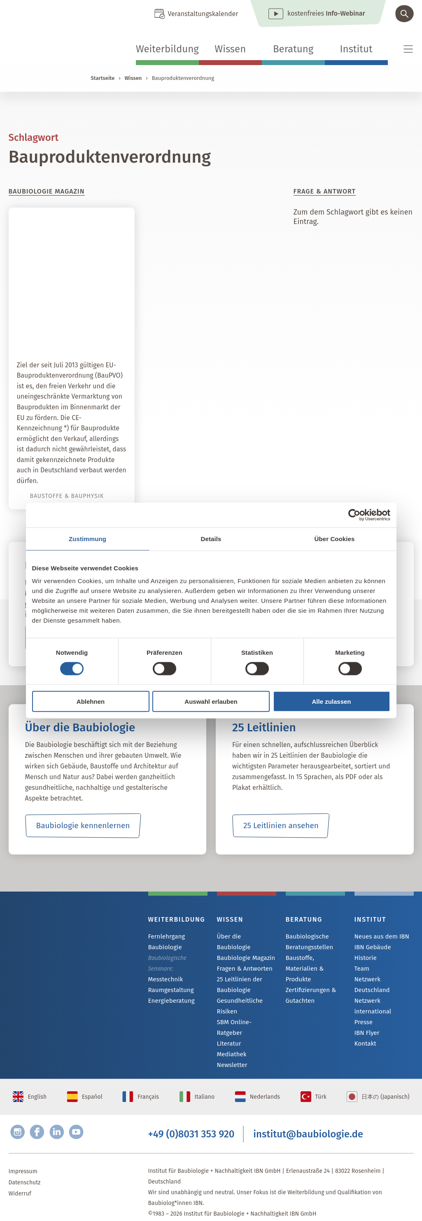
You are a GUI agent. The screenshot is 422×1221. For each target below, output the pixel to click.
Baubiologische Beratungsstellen (308, 941)
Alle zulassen (331, 701)
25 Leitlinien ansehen (280, 826)
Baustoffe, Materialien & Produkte (314, 963)
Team (361, 970)
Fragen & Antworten (242, 958)
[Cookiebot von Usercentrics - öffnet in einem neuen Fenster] (354, 515)
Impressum (23, 1160)
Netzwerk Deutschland (383, 981)
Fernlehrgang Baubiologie (165, 941)
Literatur (228, 1023)
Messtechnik (164, 979)
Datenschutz (25, 1171)
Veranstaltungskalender (203, 14)
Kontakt (364, 1035)
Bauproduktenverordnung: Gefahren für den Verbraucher (75, 324)
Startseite (103, 78)
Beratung (293, 49)
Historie (364, 958)
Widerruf (20, 1182)
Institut (356, 49)
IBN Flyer (366, 1024)
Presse (362, 1013)
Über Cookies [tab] (335, 538)
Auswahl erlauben (210, 701)
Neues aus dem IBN (379, 936)
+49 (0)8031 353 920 (191, 1122)
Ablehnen (91, 701)
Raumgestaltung (169, 990)
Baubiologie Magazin (244, 947)
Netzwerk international (371, 997)
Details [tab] (211, 538)
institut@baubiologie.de (308, 1122)
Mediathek (231, 1035)
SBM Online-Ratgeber (245, 1012)
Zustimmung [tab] (87, 538)
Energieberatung (169, 1001)
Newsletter (231, 1046)
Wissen (230, 49)
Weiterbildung (167, 49)
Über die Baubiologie (244, 936)
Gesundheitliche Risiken (238, 996)
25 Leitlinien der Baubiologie (238, 975)
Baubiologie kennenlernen (83, 826)
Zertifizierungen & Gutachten (309, 984)
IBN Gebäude (371, 947)
